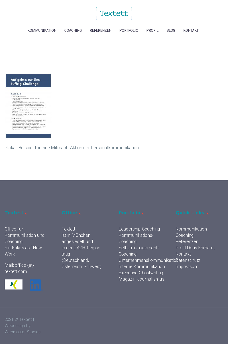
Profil (152, 30)
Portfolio (128, 30)
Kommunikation (41, 30)
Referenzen (100, 30)
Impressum (187, 266)
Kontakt (191, 30)
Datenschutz (188, 260)
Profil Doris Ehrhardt (195, 247)
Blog (171, 30)
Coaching (73, 30)
